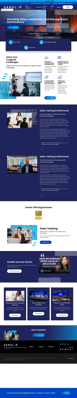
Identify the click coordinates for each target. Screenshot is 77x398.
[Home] (13, 7)
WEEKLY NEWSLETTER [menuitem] (28, 7)
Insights (31, 346)
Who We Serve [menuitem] (45, 7)
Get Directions (51, 37)
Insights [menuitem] (59, 7)
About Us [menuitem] (52, 7)
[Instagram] (62, 349)
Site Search (51, 346)
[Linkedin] (70, 349)
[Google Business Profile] (67, 349)
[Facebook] (60, 349)
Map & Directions (7, 348)
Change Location (46, 3)
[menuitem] (6, 359)
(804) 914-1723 (70, 3)
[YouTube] (65, 349)
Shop (56, 3)
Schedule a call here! (50, 1)
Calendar (62, 3)
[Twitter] (72, 349)
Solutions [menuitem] (38, 7)
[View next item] (57, 276)
